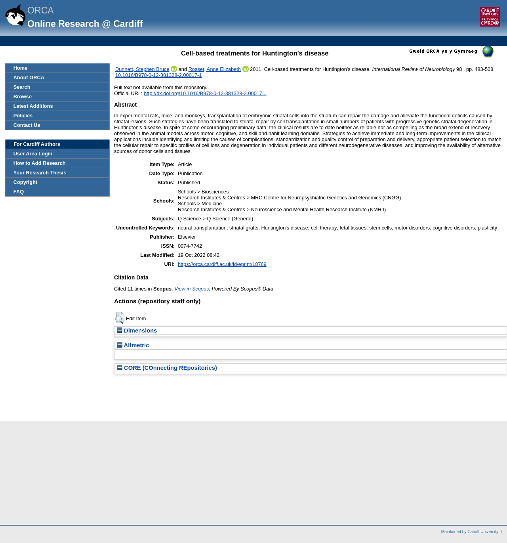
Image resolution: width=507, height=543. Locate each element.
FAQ (18, 192)
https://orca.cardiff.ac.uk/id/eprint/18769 (222, 264)
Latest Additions (33, 106)
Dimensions (137, 330)
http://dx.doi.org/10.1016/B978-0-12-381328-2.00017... (205, 93)
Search (21, 87)
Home (20, 68)
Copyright (25, 182)
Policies (22, 116)
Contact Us (26, 125)
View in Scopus (191, 289)
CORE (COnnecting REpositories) (167, 368)
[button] (119, 318)
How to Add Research (39, 163)
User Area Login (32, 154)
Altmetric (133, 345)
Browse (22, 96)
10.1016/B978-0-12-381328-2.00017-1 (158, 75)
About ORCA (28, 77)
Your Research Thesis (39, 173)
